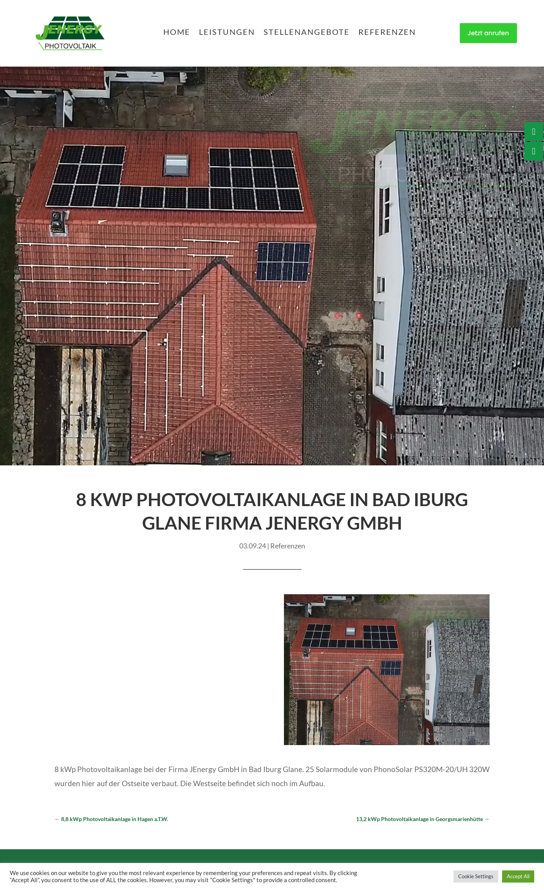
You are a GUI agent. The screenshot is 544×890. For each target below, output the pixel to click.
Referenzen (387, 32)
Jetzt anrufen (488, 33)
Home (176, 32)
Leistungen (227, 32)
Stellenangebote (307, 32)
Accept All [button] (518, 876)
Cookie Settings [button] (475, 876)
